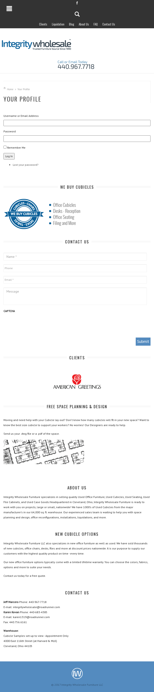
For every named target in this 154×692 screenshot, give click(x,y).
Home (10, 89)
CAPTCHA (9, 311)
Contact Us (108, 24)
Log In (9, 156)
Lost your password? (25, 164)
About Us (84, 24)
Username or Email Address (21, 116)
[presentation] (38, 325)
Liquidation (58, 24)
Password (9, 131)
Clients (43, 24)
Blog (71, 24)
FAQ (96, 24)
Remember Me (16, 147)
